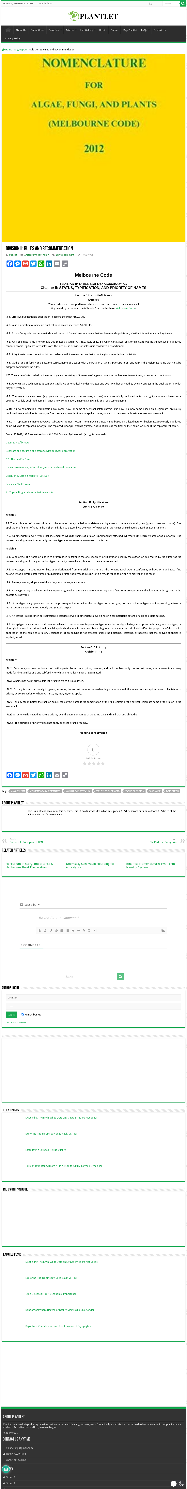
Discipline (54, 30)
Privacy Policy (12, 38)
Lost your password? (18, 1022)
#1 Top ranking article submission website (29, 492)
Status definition (134, 791)
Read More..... (10, 1432)
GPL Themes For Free (18, 459)
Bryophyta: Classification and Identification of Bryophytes (58, 1326)
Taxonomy (43, 255)
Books (102, 30)
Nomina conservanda (78, 791)
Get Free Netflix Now (17, 442)
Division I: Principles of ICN (30, 841)
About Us (21, 30)
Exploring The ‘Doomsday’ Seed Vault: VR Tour (51, 1133)
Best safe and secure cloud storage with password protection (40, 450)
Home (8, 30)
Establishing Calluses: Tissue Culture (45, 1149)
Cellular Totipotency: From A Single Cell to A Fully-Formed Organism (63, 1165)
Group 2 (9, 1483)
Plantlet (13, 255)
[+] (95, 930)
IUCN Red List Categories (157, 841)
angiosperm (18, 791)
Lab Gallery (86, 30)
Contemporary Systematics (45, 791)
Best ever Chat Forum (18, 484)
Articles (70, 30)
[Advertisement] (93, 1374)
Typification (172, 791)
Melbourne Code (125, 308)
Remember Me (31, 1014)
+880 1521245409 (16, 1460)
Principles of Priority (108, 791)
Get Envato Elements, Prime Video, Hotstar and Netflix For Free (41, 467)
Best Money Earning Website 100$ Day (27, 475)
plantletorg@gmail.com (19, 1447)
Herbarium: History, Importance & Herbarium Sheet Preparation (29, 865)
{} (89, 930)
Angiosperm (21, 49)
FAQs (144, 30)
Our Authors (46, 3)
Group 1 (9, 1477)
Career (114, 30)
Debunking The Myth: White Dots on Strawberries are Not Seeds (61, 1117)
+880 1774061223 (16, 1454)
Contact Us (159, 30)
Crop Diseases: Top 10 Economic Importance (50, 1293)
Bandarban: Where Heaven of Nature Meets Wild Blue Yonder (59, 1309)
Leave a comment (65, 255)
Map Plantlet (130, 30)
